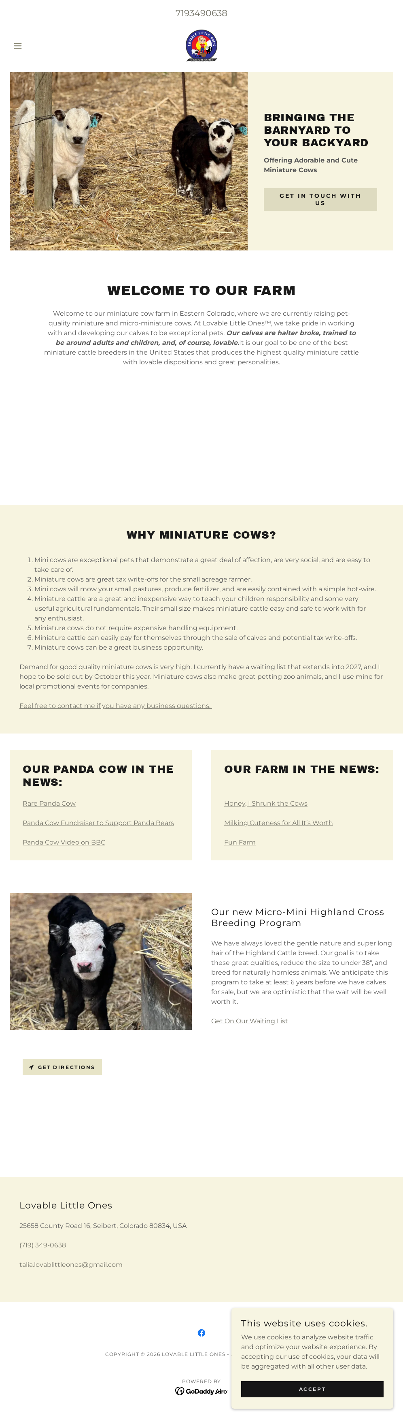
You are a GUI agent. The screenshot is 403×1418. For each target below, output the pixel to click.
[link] (201, 46)
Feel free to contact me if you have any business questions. (115, 706)
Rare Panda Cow (49, 803)
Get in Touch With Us (320, 199)
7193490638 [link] (201, 13)
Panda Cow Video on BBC (64, 842)
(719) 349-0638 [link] (42, 1245)
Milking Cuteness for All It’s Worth (278, 823)
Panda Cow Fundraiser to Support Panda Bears (98, 823)
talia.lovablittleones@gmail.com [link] (71, 1264)
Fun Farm (240, 842)
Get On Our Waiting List (249, 1021)
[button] (38, 46)
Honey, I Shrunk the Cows (266, 803)
